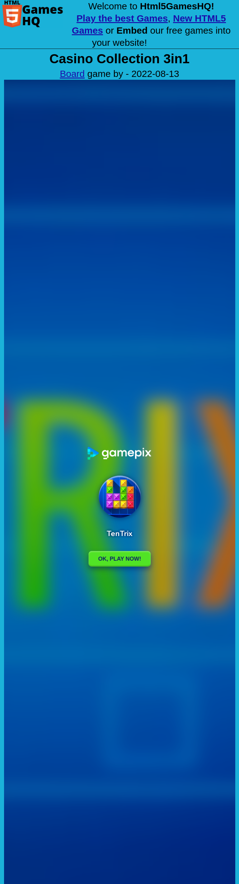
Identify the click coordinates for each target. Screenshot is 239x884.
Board (72, 74)
